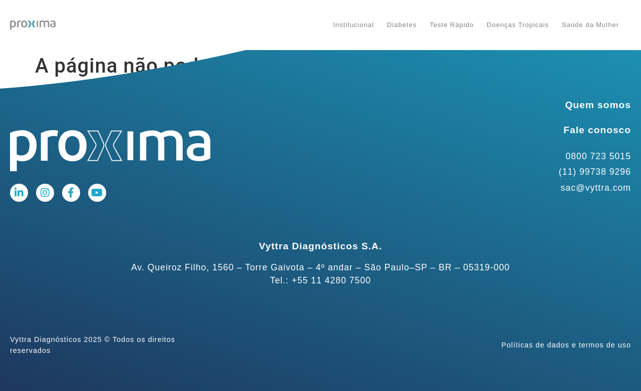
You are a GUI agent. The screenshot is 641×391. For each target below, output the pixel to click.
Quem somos (598, 105)
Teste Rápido (452, 25)
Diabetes (402, 25)
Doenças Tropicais (518, 25)
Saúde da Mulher (590, 25)
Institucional (353, 25)
